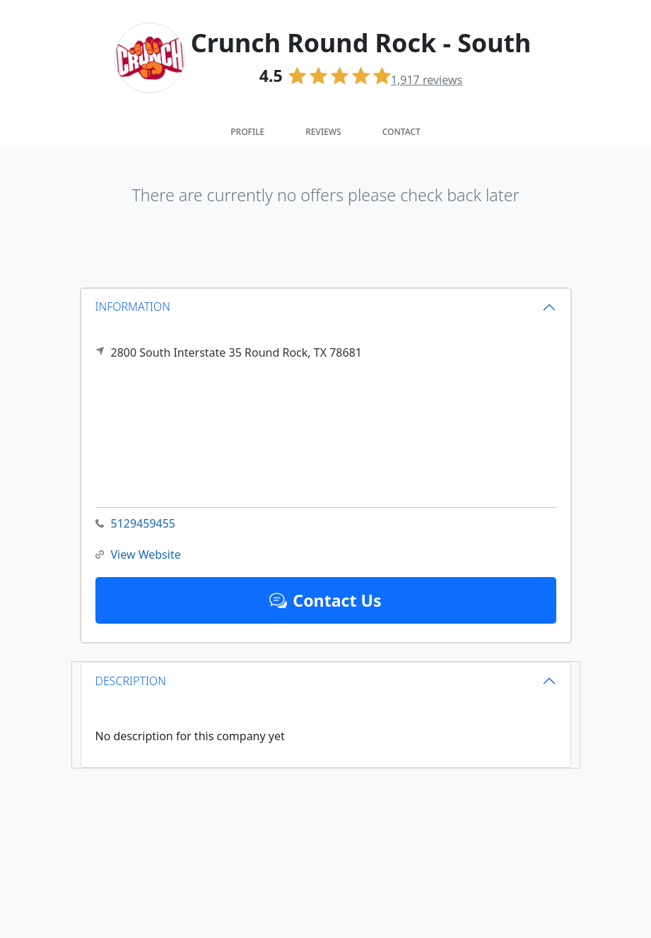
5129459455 (135, 524)
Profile (247, 132)
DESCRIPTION (130, 681)
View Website (138, 555)
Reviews (323, 132)
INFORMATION (133, 306)
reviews (426, 80)
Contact (401, 132)
